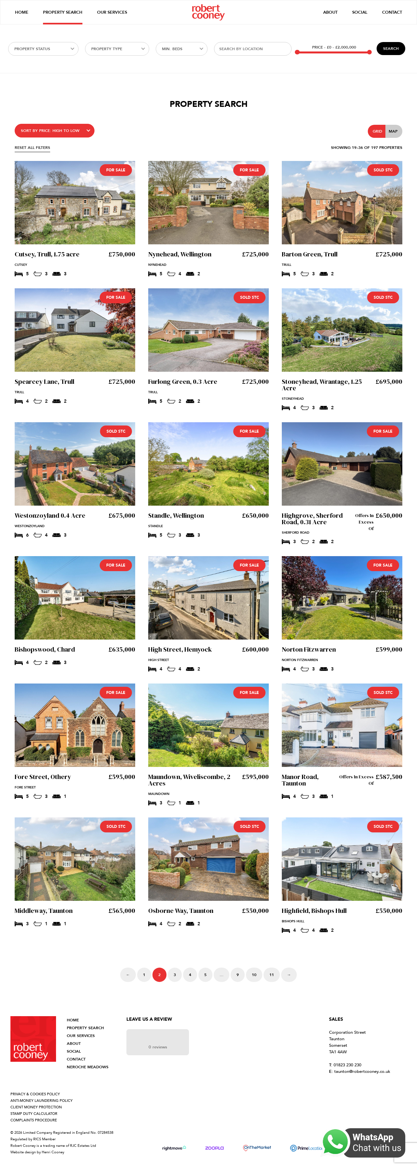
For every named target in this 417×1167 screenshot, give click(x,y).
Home (21, 12)
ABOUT (74, 1043)
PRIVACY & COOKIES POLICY (35, 1094)
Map (393, 131)
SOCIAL (74, 1051)
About (330, 12)
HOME (73, 1020)
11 (271, 974)
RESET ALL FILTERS (32, 147)
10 (254, 974)
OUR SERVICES (81, 1035)
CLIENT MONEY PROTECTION (36, 1107)
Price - (334, 47)
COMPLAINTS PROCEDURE (33, 1120)
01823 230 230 (345, 1065)
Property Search (62, 12)
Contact (392, 12)
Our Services (112, 12)
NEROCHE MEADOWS (87, 1067)
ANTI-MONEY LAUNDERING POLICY (41, 1100)
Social (359, 12)
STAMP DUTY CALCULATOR (33, 1113)
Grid (377, 131)
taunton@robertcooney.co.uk (359, 1071)
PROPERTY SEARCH (85, 1027)
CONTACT (76, 1059)
